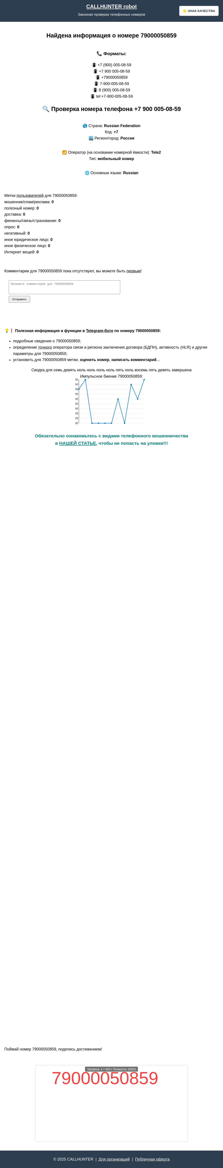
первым (134, 271)
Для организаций (114, 1159)
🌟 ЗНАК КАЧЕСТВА (199, 11)
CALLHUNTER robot (111, 6)
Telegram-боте (99, 333)
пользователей (30, 195)
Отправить (19, 301)
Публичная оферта (152, 1159)
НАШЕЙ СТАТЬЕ (77, 445)
